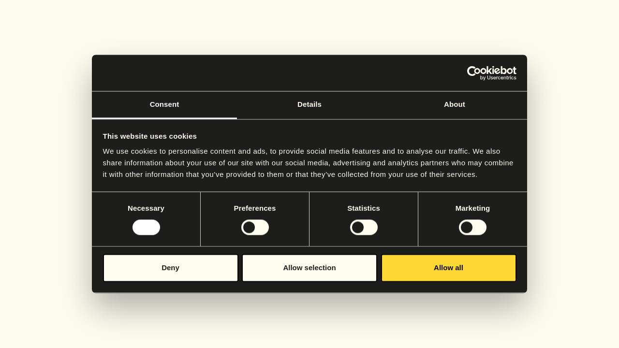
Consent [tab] (164, 104)
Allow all (448, 267)
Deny (170, 267)
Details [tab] (309, 104)
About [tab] (454, 104)
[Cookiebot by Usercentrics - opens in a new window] (474, 73)
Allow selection (309, 267)
